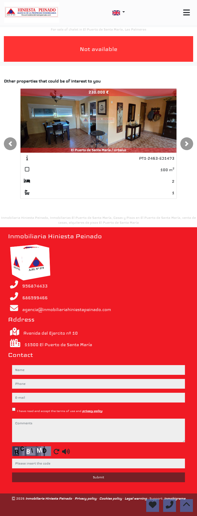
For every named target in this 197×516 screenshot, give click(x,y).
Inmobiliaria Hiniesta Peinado (49, 498)
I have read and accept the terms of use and (59, 411)
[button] (10, 143)
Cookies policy (111, 498)
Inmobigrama (174, 498)
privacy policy (92, 411)
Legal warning (135, 498)
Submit (98, 477)
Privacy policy (85, 498)
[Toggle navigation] (186, 13)
